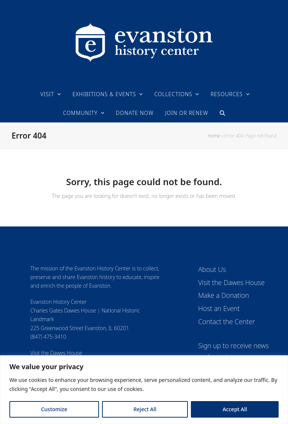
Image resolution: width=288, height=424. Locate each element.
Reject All (145, 409)
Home (214, 136)
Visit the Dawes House (56, 352)
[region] (144, 389)
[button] (222, 113)
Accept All (234, 409)
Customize (54, 409)
